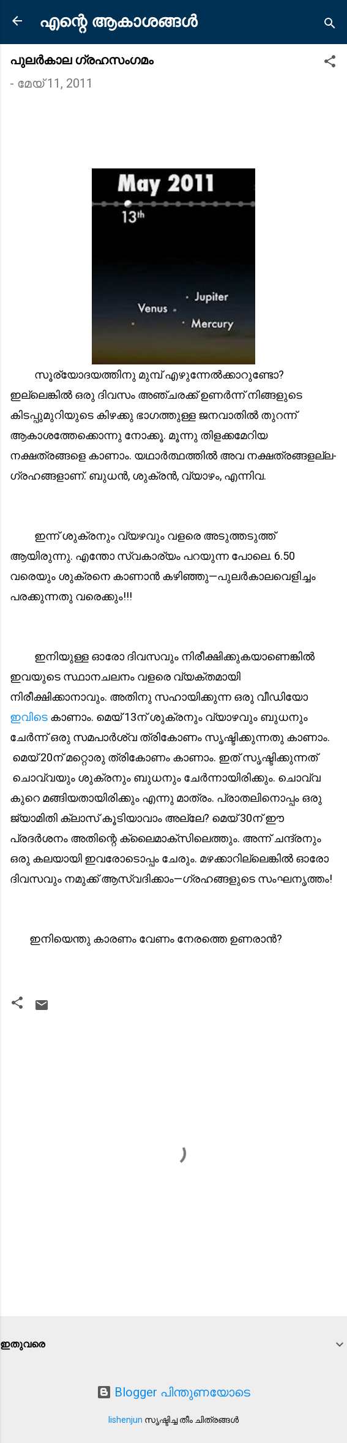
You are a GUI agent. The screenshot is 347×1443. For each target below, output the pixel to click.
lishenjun (125, 1420)
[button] (330, 63)
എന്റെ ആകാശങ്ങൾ (118, 21)
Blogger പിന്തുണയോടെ (173, 1392)
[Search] (330, 24)
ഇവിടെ (30, 716)
